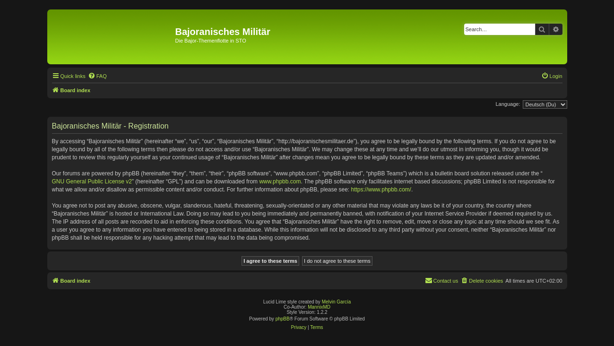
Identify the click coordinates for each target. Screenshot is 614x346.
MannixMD (319, 307)
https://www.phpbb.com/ (381, 189)
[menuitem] (97, 76)
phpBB (283, 318)
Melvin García (336, 301)
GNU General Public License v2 (92, 181)
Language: (508, 104)
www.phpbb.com (280, 181)
